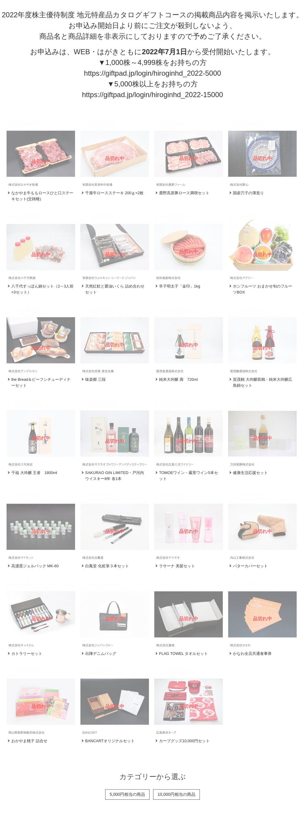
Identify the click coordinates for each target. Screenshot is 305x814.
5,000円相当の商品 (127, 794)
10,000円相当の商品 (176, 794)
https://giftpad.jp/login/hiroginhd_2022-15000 (152, 95)
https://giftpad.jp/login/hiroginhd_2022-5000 (152, 73)
